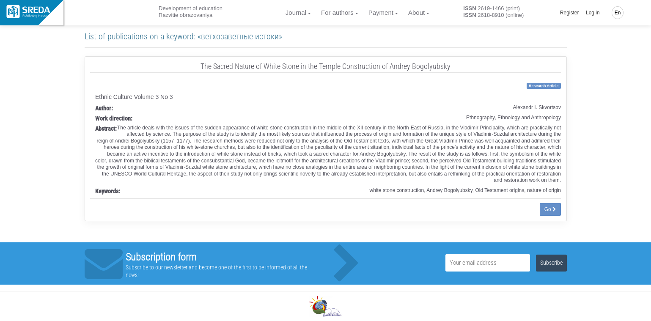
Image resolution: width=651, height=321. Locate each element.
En (618, 13)
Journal (296, 12)
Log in (593, 13)
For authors (337, 12)
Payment (380, 12)
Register (569, 13)
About (416, 12)
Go (550, 209)
